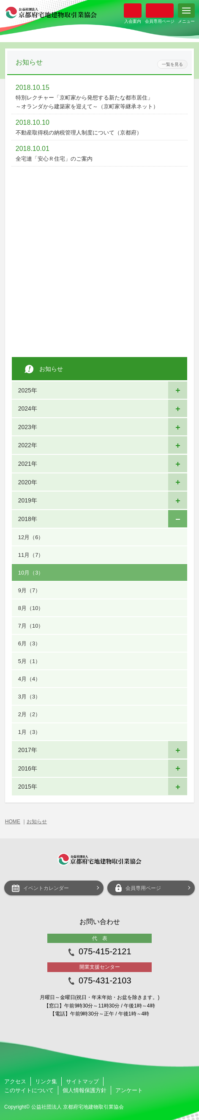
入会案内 (133, 10)
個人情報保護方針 (84, 1090)
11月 (31, 555)
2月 (29, 714)
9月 (29, 590)
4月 (29, 679)
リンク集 (46, 1081)
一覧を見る (172, 64)
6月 (29, 643)
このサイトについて (29, 1090)
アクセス (15, 1081)
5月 (29, 661)
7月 (31, 626)
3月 (29, 696)
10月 (31, 572)
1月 (29, 732)
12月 (31, 537)
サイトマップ (82, 1081)
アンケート (129, 1090)
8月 (31, 608)
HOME (12, 822)
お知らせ (37, 822)
